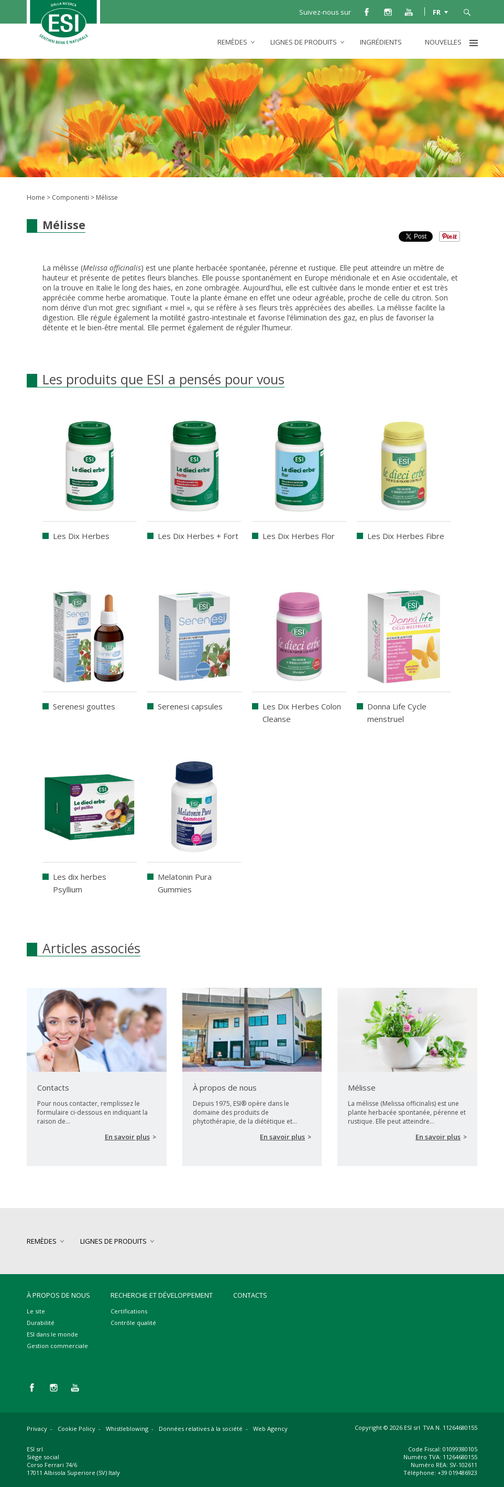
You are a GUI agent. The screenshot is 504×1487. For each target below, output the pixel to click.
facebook (366, 11)
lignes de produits (303, 42)
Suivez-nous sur (325, 12)
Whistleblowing (127, 1428)
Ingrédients (381, 42)
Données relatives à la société (201, 1428)
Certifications (129, 1311)
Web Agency (270, 1428)
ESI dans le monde (52, 1334)
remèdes (232, 42)
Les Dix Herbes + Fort (198, 536)
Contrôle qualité (133, 1323)
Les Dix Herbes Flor (298, 536)
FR (437, 11)
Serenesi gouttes (84, 706)
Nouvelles (443, 42)
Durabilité (40, 1323)
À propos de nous (58, 1295)
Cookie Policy (76, 1428)
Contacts (250, 1295)
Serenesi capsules (190, 706)
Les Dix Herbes (81, 536)
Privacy (37, 1428)
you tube (408, 11)
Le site (36, 1311)
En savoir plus (127, 1136)
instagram (387, 11)
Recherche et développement (162, 1295)
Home (36, 197)
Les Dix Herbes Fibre (405, 536)
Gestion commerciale (57, 1346)
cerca (467, 11)
